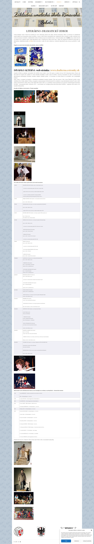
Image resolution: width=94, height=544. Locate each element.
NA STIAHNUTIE (49, 2)
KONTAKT (61, 5)
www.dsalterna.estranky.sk (65, 70)
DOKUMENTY (38, 2)
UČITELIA (75, 2)
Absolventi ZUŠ (43, 5)
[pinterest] (20, 541)
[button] (91, 530)
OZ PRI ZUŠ (54, 5)
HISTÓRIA (30, 2)
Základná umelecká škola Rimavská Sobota (47, 18)
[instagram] (18, 541)
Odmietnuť (76, 541)
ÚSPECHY (67, 2)
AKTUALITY (17, 2)
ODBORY (59, 2)
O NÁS (24, 2)
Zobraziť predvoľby (87, 541)
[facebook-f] (14, 541)
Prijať (66, 541)
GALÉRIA (33, 5)
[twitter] (16, 541)
